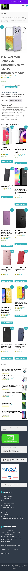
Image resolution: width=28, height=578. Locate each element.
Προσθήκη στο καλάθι (11, 87)
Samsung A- (14, 18)
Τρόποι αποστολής (7, 498)
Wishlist (5, 514)
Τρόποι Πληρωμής (7, 500)
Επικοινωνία (5, 503)
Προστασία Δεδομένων (8, 510)
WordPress (14, 570)
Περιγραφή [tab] (5, 100)
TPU (16, 96)
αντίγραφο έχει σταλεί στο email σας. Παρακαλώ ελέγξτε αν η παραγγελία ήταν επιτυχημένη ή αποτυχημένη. (14, 520)
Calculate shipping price (9, 92)
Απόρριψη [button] (22, 1)
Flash (10, 569)
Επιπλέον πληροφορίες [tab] (15, 100)
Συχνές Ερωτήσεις (7, 507)
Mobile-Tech (16, 567)
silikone (12, 96)
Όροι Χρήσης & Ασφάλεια (8, 505)
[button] (25, 28)
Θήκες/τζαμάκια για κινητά (14, 17)
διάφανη (19, 96)
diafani (8, 96)
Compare (5, 517)
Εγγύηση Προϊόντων (7, 512)
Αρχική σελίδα (4, 17)
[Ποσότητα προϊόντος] (2, 87)
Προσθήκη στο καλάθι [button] (7, 161)
